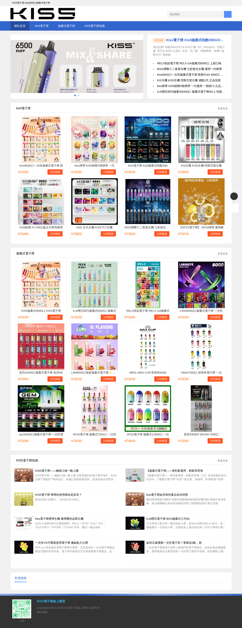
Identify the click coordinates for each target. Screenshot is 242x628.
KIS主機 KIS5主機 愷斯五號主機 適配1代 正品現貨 (189, 80)
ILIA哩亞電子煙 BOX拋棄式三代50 (168, 518)
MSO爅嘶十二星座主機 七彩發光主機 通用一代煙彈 (189, 69)
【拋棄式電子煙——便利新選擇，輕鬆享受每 (174, 470)
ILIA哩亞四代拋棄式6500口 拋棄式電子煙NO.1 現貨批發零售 (195, 91)
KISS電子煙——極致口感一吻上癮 (56, 470)
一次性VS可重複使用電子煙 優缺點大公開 (61, 542)
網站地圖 (42, 612)
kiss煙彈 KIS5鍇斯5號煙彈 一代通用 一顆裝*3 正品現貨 (191, 86)
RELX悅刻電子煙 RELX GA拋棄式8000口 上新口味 (189, 63)
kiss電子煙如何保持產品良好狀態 (167, 494)
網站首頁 (20, 25)
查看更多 (222, 108)
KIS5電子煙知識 (95, 25)
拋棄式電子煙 (66, 25)
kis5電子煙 (42, 25)
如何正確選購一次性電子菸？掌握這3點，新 (174, 542)
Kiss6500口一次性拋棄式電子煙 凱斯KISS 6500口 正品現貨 (194, 74)
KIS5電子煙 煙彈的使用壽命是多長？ (58, 494)
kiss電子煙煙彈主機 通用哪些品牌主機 (59, 518)
